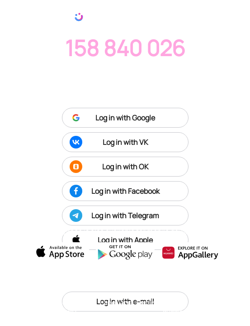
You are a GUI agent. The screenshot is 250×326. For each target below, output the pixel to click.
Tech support (176, 307)
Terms (208, 302)
